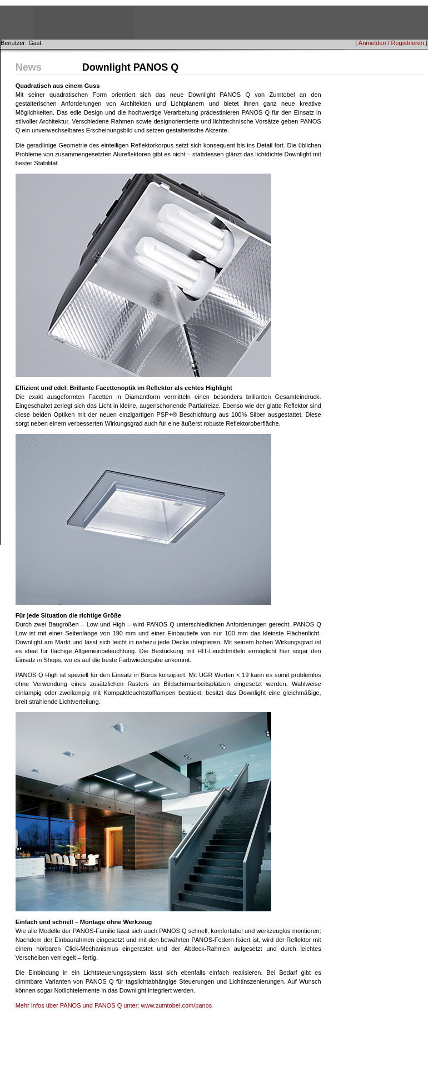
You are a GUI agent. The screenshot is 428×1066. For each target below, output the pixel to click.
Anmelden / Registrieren (391, 43)
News (29, 67)
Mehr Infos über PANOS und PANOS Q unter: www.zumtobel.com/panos (114, 1005)
